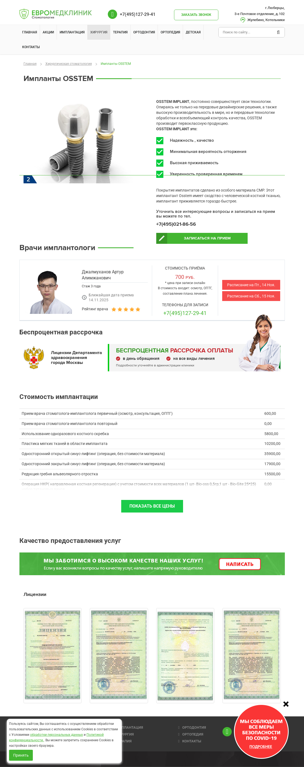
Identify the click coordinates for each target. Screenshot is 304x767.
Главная (29, 32)
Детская (193, 32)
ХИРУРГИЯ (125, 734)
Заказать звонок (196, 15)
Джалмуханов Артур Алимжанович (103, 276)
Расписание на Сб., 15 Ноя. (251, 297)
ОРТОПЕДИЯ (192, 734)
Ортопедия (170, 32)
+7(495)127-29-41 (185, 314)
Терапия (120, 32)
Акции (48, 32)
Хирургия (98, 32)
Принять (21, 755)
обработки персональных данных (56, 735)
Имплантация (72, 32)
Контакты (31, 47)
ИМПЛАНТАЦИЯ (129, 727)
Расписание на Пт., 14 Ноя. (251, 286)
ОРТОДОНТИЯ (194, 727)
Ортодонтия (144, 32)
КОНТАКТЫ (191, 741)
